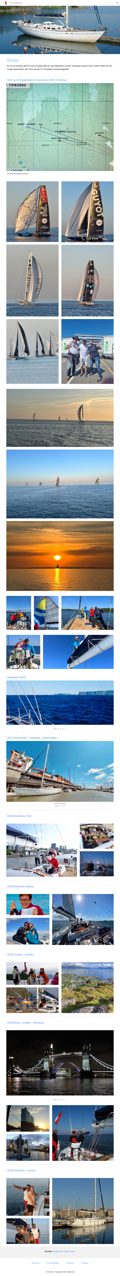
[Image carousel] (60, 705)
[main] (60, 64)
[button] (117, 2)
